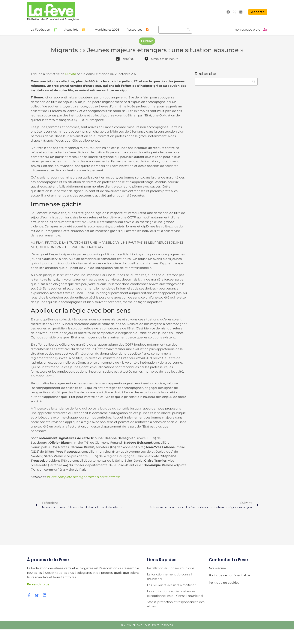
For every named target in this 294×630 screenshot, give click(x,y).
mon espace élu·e (247, 29)
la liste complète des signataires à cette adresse (83, 476)
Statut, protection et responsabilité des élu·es (176, 605)
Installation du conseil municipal (171, 568)
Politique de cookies (224, 582)
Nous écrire (217, 568)
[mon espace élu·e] (265, 29)
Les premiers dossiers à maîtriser (171, 585)
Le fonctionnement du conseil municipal (169, 577)
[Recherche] (175, 29)
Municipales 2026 (107, 29)
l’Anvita (70, 74)
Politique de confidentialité (229, 575)
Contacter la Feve (228, 559)
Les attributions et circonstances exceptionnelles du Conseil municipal (175, 594)
